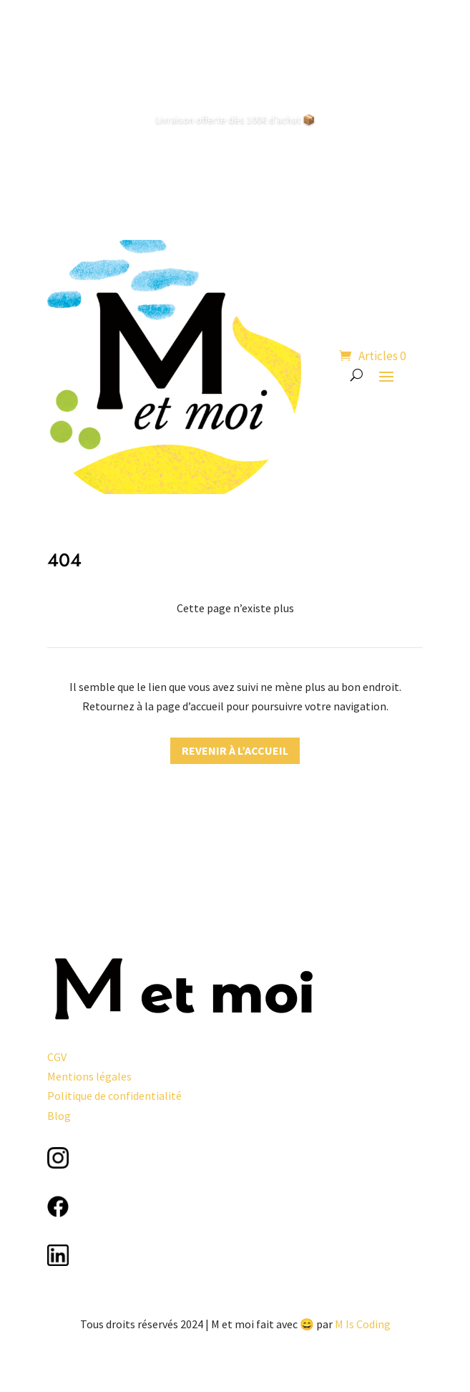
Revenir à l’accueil (235, 750)
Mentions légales (89, 1076)
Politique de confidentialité (114, 1095)
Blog (59, 1115)
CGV (57, 1057)
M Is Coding (363, 1324)
